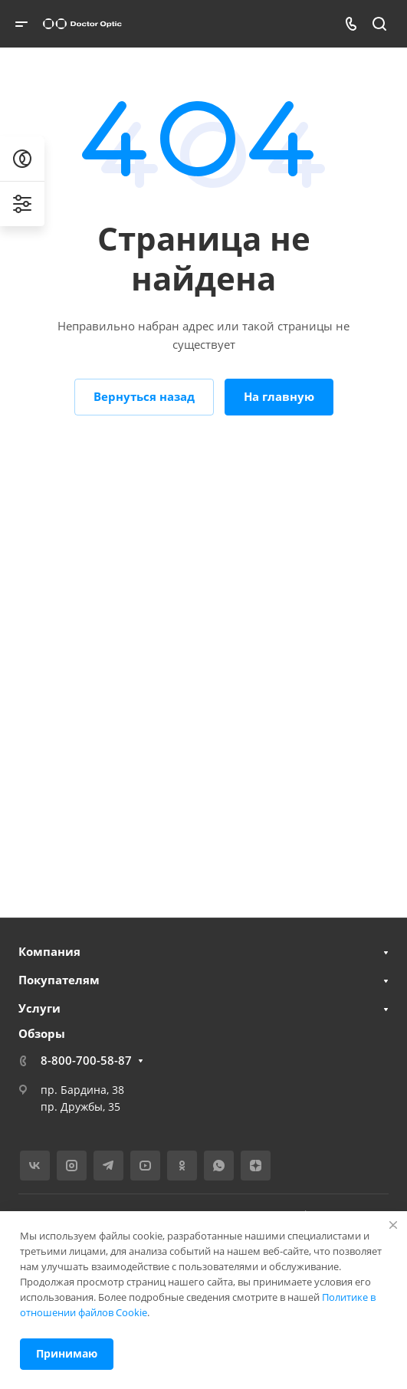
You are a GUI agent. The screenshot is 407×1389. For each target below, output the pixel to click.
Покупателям (59, 979)
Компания (49, 951)
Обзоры (41, 1033)
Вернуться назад (144, 396)
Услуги (39, 1008)
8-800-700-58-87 (86, 1060)
